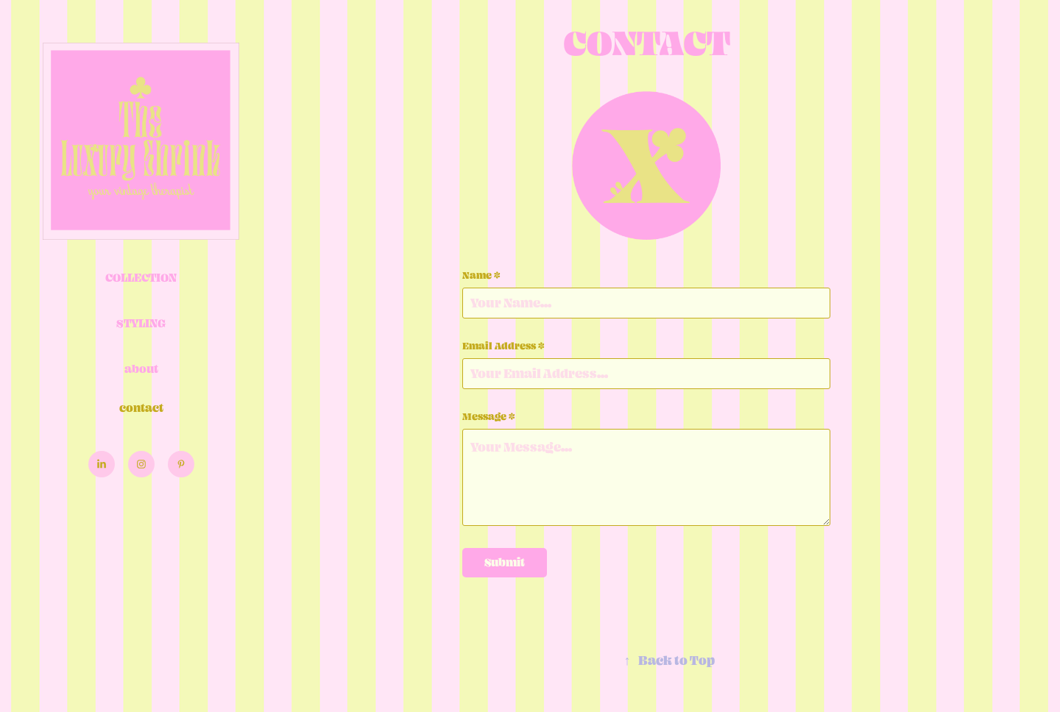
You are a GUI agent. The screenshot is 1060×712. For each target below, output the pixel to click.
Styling (141, 323)
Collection (141, 278)
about (141, 369)
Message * (488, 416)
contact (141, 408)
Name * (481, 275)
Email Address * (503, 346)
